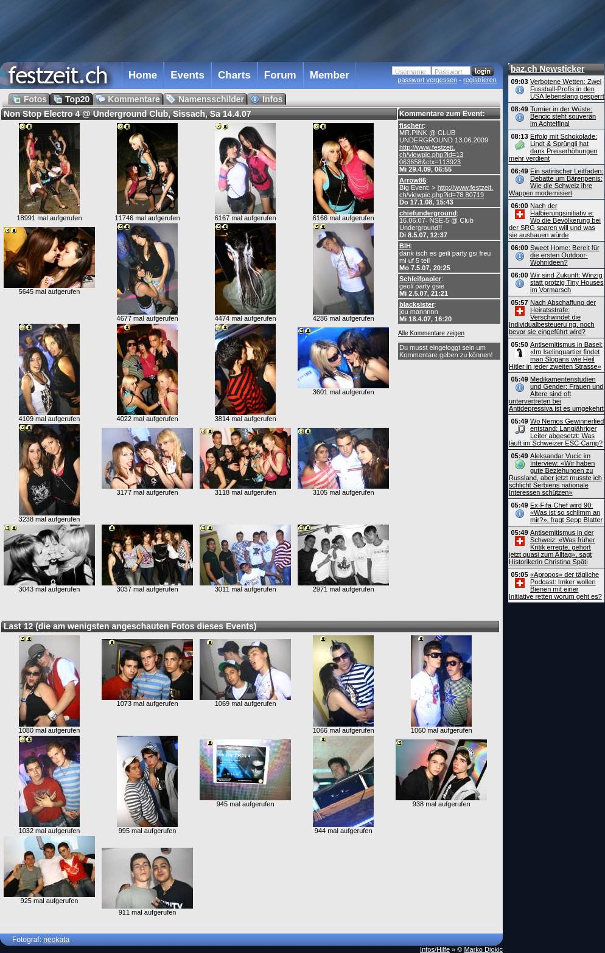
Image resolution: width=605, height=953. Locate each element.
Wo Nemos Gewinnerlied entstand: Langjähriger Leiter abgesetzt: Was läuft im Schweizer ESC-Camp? (556, 432)
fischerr (411, 125)
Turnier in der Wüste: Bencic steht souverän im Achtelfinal (563, 116)
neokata (56, 939)
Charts (234, 75)
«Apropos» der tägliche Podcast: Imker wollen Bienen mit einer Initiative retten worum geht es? (555, 585)
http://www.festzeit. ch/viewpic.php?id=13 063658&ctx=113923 (431, 155)
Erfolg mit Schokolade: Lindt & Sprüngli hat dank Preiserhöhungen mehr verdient (553, 147)
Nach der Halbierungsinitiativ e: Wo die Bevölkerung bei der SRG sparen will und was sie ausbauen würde (555, 220)
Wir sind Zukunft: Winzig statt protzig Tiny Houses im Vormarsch (566, 282)
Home (142, 75)
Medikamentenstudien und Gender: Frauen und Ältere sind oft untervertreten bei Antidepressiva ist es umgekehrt (556, 393)
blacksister (416, 304)
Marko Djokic (483, 949)
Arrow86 (412, 180)
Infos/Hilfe (435, 949)
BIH (405, 246)
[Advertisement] (251, 29)
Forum (280, 75)
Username (410, 71)
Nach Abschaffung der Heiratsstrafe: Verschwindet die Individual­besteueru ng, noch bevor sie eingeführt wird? (552, 317)
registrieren (480, 79)
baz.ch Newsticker (547, 69)
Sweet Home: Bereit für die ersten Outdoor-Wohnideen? (565, 255)
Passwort (448, 71)
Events (187, 75)
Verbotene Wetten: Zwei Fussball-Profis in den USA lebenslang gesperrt (567, 89)
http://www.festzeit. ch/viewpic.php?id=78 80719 (446, 191)
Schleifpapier (420, 278)
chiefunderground (427, 213)
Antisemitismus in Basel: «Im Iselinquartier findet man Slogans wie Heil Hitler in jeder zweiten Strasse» (556, 355)
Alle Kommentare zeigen (431, 333)
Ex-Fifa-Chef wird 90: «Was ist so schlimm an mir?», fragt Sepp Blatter (566, 512)
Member (329, 75)
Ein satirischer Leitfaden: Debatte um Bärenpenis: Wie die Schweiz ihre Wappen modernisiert (556, 182)
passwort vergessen (427, 79)
